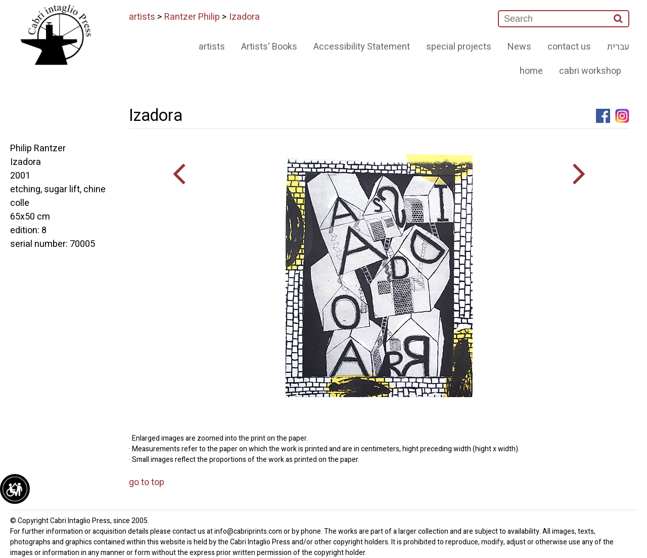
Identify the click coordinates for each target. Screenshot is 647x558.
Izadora (244, 17)
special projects (458, 47)
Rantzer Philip (192, 17)
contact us (569, 47)
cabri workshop (590, 71)
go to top (146, 482)
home (531, 71)
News (519, 47)
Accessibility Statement (361, 47)
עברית (618, 47)
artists (142, 17)
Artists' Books (269, 47)
